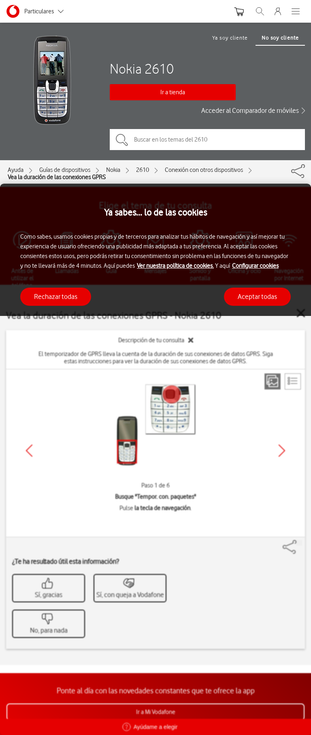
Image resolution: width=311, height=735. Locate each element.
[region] (155, 459)
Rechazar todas (55, 296)
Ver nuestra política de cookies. (175, 265)
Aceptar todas (257, 296)
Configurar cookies (255, 265)
